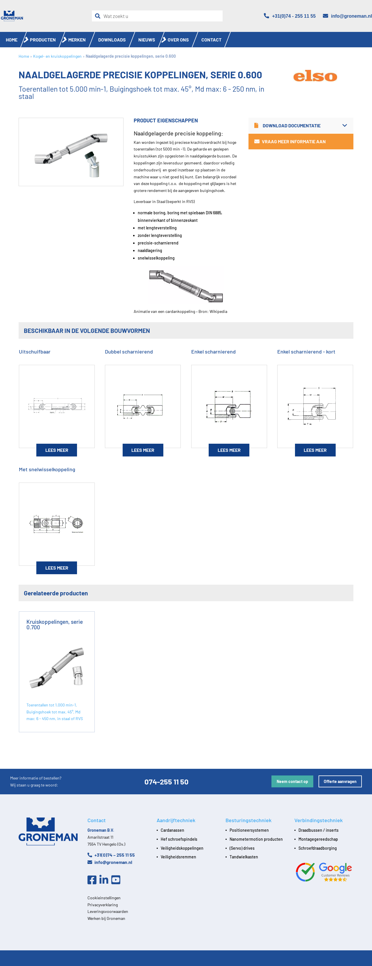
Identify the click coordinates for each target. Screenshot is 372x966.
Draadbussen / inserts (318, 830)
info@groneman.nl (109, 862)
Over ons (178, 39)
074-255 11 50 (166, 781)
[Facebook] (93, 880)
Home (11, 39)
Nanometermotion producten (256, 839)
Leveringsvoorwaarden (107, 911)
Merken (77, 39)
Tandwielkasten (244, 856)
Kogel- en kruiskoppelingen (57, 56)
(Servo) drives (242, 848)
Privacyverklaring (102, 904)
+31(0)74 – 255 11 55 (111, 855)
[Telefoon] (290, 16)
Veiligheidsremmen (178, 856)
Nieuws (146, 39)
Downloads (112, 39)
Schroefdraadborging (317, 848)
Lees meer (56, 450)
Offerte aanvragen (340, 781)
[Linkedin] (105, 880)
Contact (211, 39)
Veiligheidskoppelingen (182, 848)
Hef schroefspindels (179, 839)
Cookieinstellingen (104, 897)
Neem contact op (292, 781)
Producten (43, 39)
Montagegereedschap (318, 839)
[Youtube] (117, 880)
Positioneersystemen (249, 830)
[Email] (347, 16)
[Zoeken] (99, 16)
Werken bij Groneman (106, 918)
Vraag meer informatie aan (290, 141)
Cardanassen (172, 830)
